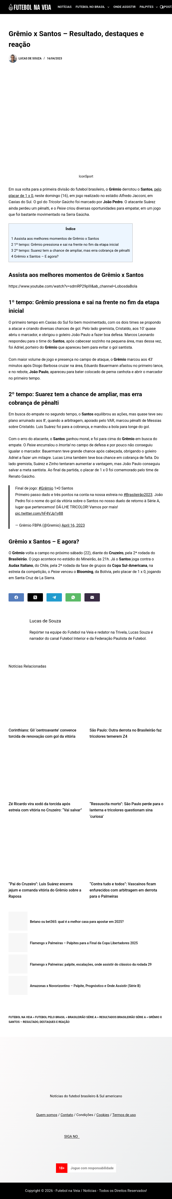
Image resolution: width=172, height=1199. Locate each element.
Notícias (65, 7)
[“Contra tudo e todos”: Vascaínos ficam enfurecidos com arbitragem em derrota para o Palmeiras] (126, 851)
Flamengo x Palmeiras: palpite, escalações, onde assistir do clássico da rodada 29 (91, 964)
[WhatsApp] (73, 597)
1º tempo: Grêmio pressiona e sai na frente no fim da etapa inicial (65, 244)
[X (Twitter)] (35, 597)
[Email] (92, 597)
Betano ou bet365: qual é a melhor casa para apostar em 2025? (77, 922)
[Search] (161, 7)
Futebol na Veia (20, 1017)
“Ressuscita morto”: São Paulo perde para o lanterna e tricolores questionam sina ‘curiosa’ (126, 810)
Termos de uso (124, 1115)
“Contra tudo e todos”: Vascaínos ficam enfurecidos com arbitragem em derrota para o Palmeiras (123, 890)
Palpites (149, 7)
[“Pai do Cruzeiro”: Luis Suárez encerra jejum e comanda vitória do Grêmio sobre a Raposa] (45, 851)
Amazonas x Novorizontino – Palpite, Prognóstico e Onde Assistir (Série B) (85, 986)
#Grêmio (46, 488)
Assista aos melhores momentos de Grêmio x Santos (55, 238)
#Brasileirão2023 (138, 494)
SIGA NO (71, 1137)
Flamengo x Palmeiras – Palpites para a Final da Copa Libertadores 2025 (84, 943)
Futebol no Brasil (93, 7)
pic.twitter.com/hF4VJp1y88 (39, 513)
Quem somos (46, 1115)
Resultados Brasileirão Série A (122, 1017)
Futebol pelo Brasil (50, 1017)
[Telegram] (54, 597)
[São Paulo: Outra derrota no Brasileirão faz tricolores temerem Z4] (126, 697)
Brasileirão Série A (82, 1017)
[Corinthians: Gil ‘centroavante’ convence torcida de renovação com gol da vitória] (45, 697)
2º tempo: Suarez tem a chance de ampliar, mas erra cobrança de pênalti (70, 250)
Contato (66, 1115)
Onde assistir (124, 7)
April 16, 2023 (73, 525)
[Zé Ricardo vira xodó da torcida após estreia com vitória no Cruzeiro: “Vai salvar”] (45, 771)
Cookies (102, 1115)
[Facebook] (16, 597)
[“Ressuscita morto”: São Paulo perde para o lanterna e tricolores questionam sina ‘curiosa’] (126, 771)
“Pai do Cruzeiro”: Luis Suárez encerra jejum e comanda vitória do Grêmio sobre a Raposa (45, 890)
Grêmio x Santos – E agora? (34, 256)
